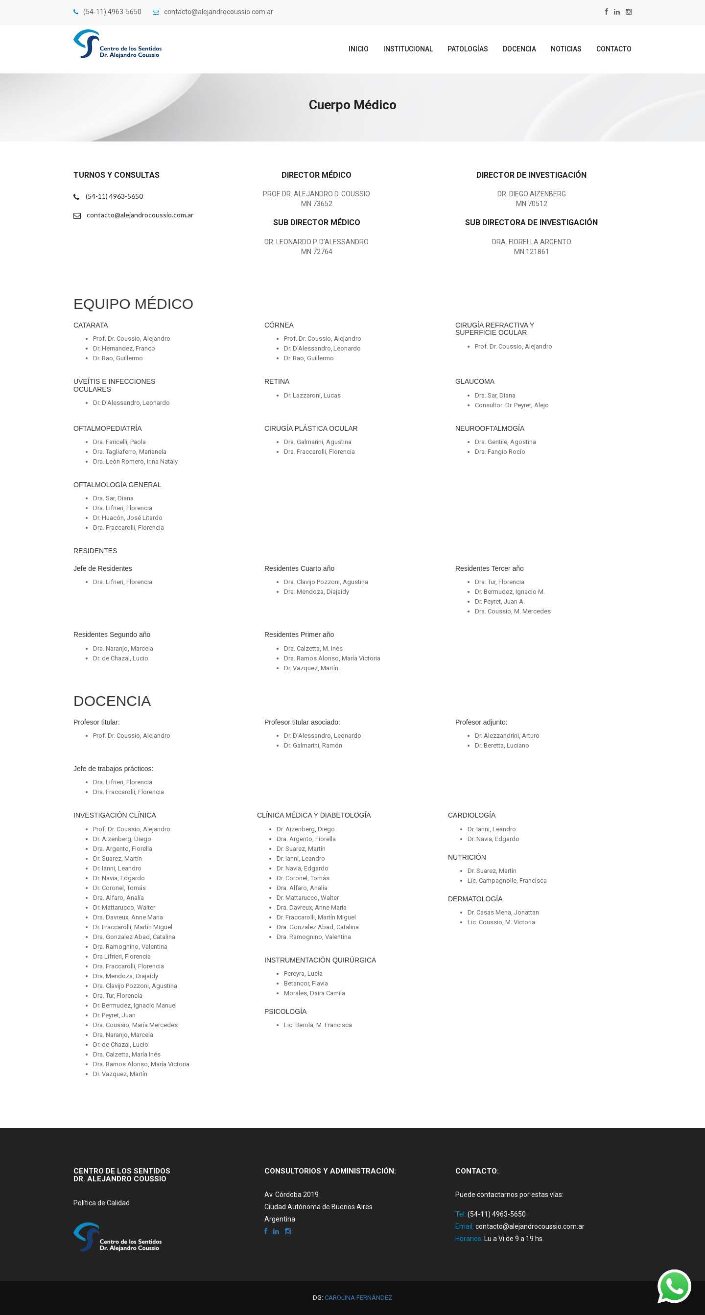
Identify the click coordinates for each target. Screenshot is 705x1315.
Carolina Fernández (358, 1297)
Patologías (467, 49)
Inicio (359, 49)
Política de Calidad (101, 1203)
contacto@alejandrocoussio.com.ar (213, 12)
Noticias (566, 49)
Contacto (614, 49)
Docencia (519, 49)
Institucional (408, 49)
